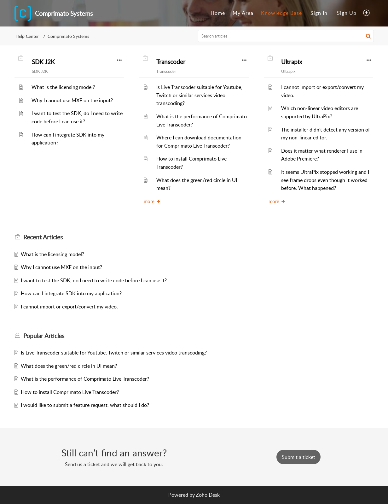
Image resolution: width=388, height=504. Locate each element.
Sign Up (346, 12)
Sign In (318, 12)
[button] (367, 13)
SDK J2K (43, 62)
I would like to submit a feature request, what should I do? (85, 404)
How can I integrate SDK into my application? (71, 293)
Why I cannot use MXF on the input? (72, 100)
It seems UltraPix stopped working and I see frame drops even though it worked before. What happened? (325, 179)
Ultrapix (291, 62)
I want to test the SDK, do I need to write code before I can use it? (94, 280)
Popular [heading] (43, 336)
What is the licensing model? (63, 87)
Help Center (27, 36)
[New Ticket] (298, 457)
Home (218, 12)
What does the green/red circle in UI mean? (69, 365)
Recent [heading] (43, 237)
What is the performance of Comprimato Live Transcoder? (85, 378)
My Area (243, 12)
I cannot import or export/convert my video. (69, 306)
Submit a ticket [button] (298, 457)
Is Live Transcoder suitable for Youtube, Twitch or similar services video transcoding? (199, 95)
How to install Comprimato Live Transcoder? (70, 392)
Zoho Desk (208, 494)
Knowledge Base (281, 12)
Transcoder (170, 62)
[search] (286, 36)
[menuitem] (217, 13)
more (152, 201)
